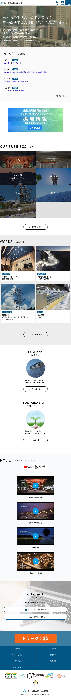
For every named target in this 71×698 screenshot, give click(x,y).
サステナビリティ (17, 655)
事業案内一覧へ (37, 227)
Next (68, 47)
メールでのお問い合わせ (37, 609)
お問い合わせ (18, 661)
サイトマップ (18, 667)
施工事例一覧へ (37, 335)
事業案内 (18, 648)
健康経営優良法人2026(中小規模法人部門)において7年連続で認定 (25, 72)
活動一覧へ (37, 440)
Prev (2, 47)
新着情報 (53, 661)
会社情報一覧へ (37, 389)
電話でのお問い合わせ (37, 616)
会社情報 (53, 648)
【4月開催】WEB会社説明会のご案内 (16, 81)
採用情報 (53, 655)
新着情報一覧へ (61, 96)
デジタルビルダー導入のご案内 (14, 91)
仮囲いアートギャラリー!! (12, 63)
